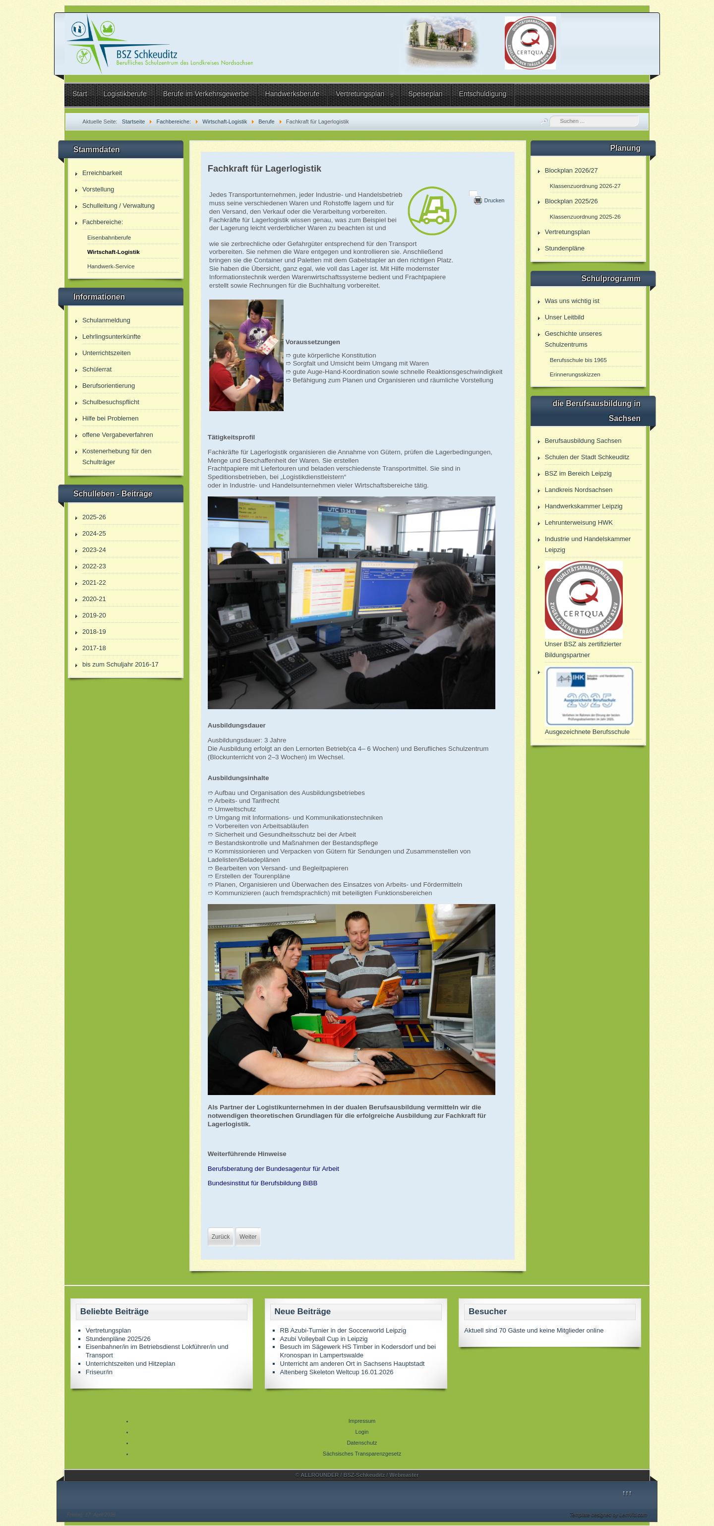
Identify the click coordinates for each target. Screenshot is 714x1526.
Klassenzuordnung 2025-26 (585, 216)
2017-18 (94, 648)
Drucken (494, 200)
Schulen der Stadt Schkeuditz (587, 457)
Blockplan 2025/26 (571, 201)
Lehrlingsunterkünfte (111, 336)
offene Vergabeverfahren (117, 434)
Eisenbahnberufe (109, 237)
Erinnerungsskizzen (575, 374)
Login (362, 1432)
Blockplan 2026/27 (571, 170)
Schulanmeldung (106, 320)
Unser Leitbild (565, 317)
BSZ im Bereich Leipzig (578, 473)
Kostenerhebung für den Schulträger (117, 456)
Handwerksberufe (292, 94)
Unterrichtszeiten (106, 353)
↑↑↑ (627, 1492)
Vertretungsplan (360, 94)
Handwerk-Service (110, 266)
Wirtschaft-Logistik (113, 251)
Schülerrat (97, 369)
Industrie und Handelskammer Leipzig (588, 544)
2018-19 (94, 631)
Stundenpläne (565, 248)
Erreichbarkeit (102, 173)
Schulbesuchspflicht (110, 402)
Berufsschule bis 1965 (578, 360)
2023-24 (94, 549)
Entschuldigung (483, 94)
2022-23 (94, 566)
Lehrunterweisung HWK (579, 522)
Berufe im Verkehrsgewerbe (206, 94)
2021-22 (94, 582)
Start (79, 94)
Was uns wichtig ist (572, 301)
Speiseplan (425, 94)
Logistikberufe (125, 94)
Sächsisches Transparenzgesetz (362, 1454)
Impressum (362, 1421)
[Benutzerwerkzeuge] (473, 193)
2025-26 (94, 517)
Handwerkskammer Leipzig (584, 506)
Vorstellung (98, 189)
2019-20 (94, 615)
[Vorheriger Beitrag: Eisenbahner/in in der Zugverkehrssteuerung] (221, 1236)
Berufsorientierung (108, 385)
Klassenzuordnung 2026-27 (585, 186)
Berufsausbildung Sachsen (583, 440)
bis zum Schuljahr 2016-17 (120, 664)
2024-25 (94, 533)
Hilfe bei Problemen (110, 418)
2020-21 (94, 599)
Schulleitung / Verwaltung (118, 205)
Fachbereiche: (102, 222)
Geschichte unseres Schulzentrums (573, 339)
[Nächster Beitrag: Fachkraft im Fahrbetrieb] (248, 1236)
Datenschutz (362, 1443)
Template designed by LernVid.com (608, 1515)
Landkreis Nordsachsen (579, 489)
